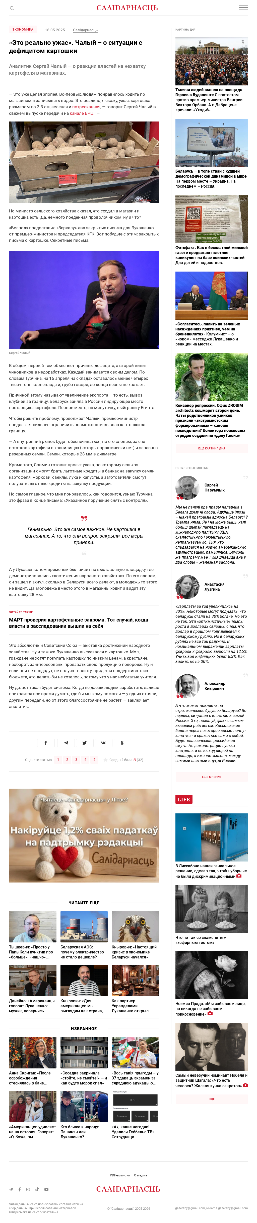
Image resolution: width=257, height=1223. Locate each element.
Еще (212, 1099)
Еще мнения (211, 777)
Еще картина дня (211, 448)
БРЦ (89, 113)
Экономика (23, 29)
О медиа (140, 1175)
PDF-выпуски (120, 1175)
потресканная (86, 106)
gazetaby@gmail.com (190, 1208)
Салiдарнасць (85, 30)
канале (77, 113)
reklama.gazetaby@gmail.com (227, 1208)
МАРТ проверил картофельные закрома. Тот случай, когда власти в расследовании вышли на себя (78, 623)
